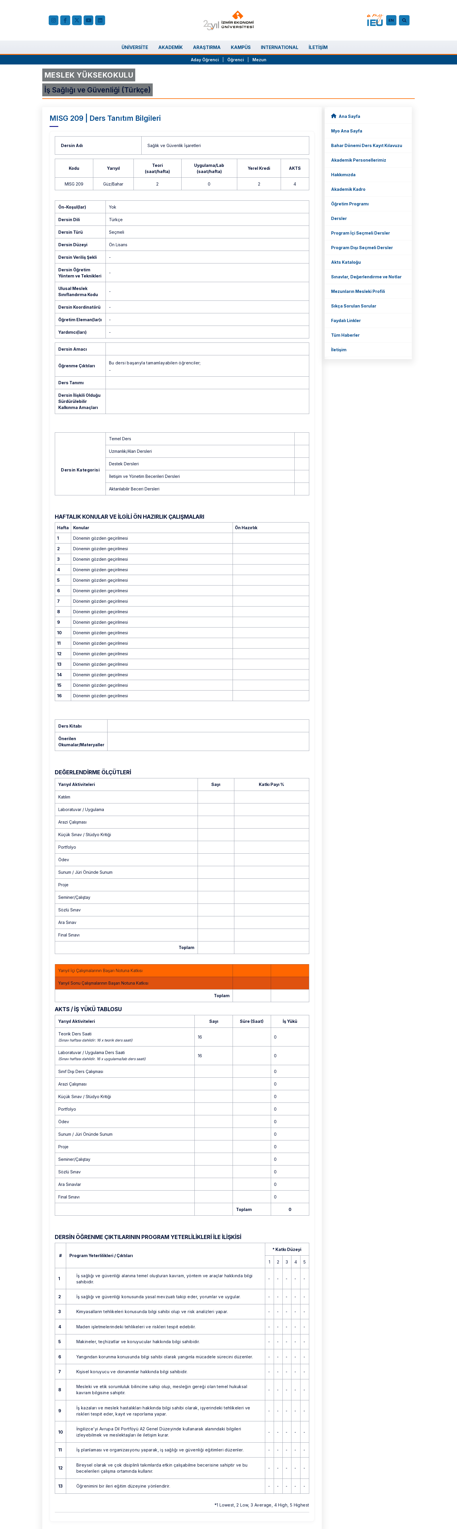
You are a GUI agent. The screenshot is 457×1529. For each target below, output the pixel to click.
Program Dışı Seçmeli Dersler (362, 247)
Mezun (259, 59)
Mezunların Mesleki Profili (358, 291)
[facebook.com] (65, 20)
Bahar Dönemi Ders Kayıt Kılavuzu (366, 145)
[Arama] (405, 20)
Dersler (339, 218)
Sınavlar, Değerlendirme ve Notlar (366, 276)
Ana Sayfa (345, 116)
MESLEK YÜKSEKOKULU (88, 75)
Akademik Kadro (348, 189)
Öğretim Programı (350, 203)
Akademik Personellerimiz (358, 160)
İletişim (339, 349)
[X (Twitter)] (77, 20)
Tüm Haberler (345, 335)
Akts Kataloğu (346, 262)
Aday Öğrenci (205, 59)
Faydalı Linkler (346, 320)
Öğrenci (236, 59)
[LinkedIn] (100, 20)
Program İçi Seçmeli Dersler (360, 232)
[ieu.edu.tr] (229, 20)
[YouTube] (88, 20)
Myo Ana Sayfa (346, 130)
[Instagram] (54, 20)
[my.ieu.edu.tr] (375, 20)
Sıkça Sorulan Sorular (353, 305)
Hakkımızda (343, 174)
